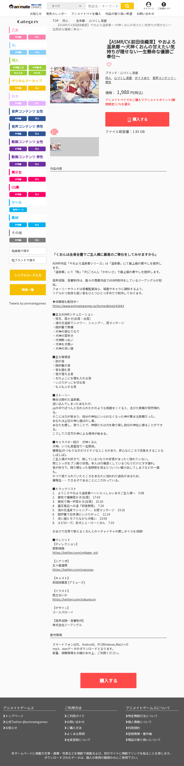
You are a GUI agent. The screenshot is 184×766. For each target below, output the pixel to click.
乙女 (15, 29)
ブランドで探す (23, 260)
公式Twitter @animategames (26, 722)
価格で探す (20, 251)
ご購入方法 (73, 728)
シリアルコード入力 (27, 275)
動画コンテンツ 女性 (27, 141)
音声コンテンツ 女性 (27, 111)
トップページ (13, 716)
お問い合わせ (75, 722)
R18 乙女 (18, 72)
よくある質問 (75, 734)
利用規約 (133, 728)
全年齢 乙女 (18, 67)
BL (14, 45)
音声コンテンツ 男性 (27, 126)
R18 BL (37, 72)
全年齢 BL (37, 67)
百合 (15, 96)
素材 (15, 217)
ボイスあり (142, 78)
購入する (137, 119)
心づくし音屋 (98, 21)
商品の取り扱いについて (143, 740)
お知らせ (10, 728)
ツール (17, 202)
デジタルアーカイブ (27, 80)
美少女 (17, 172)
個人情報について (139, 722)
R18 (37, 36)
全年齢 (18, 36)
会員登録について (78, 740)
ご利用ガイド (75, 716)
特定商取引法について (142, 716)
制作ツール (18, 209)
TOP (55, 21)
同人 (15, 60)
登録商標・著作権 (139, 734)
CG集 (15, 187)
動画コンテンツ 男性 (27, 156)
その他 (17, 232)
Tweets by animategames (27, 303)
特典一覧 (28, 290)
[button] (94, 85)
